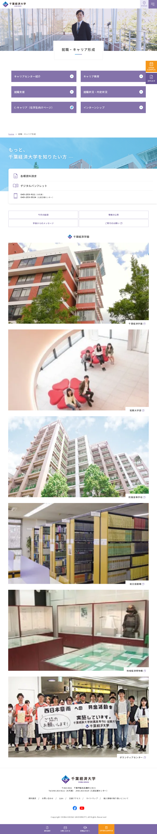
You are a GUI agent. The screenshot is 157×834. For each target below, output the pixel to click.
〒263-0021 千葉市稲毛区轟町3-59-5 (79, 788)
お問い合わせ (48, 798)
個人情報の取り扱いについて (116, 798)
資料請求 (32, 798)
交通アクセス (75, 798)
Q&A (61, 798)
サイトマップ (92, 798)
